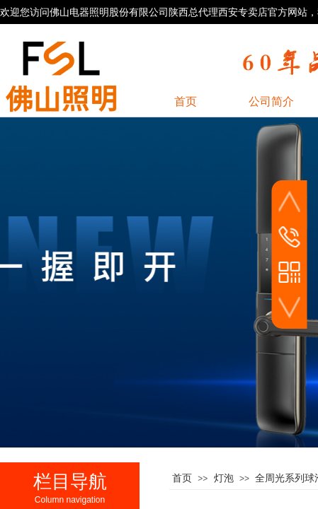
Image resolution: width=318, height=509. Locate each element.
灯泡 (224, 478)
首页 (182, 478)
